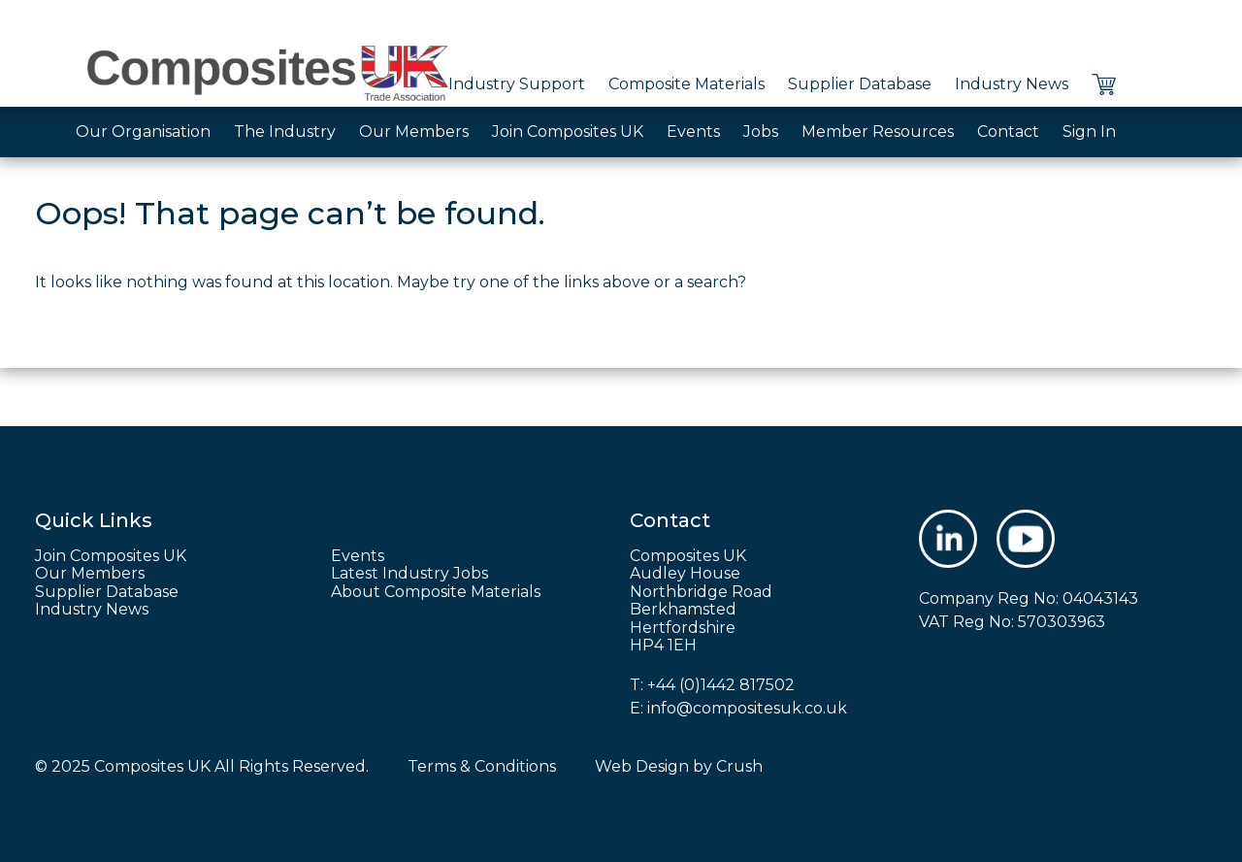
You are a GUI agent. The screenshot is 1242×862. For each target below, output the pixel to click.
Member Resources (877, 131)
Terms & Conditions (482, 766)
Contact (1008, 131)
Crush (739, 766)
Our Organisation (143, 131)
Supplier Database (860, 84)
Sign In (1089, 131)
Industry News (1011, 84)
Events (693, 131)
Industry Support (516, 84)
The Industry (285, 131)
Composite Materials (686, 84)
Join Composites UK (567, 131)
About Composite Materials (435, 592)
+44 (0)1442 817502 (721, 685)
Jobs (760, 131)
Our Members (414, 131)
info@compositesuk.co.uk (747, 708)
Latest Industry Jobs (409, 573)
